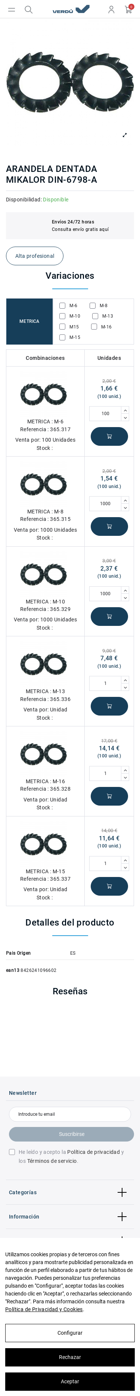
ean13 (12, 970)
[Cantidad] (105, 413)
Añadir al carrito (109, 436)
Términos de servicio (52, 1161)
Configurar (70, 1333)
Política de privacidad (93, 1152)
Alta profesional (34, 256)
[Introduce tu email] (70, 1114)
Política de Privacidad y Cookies (44, 1309)
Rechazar (70, 1357)
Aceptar (70, 1381)
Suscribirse (71, 1134)
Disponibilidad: (24, 200)
